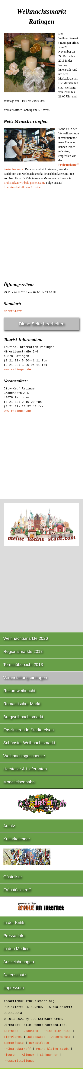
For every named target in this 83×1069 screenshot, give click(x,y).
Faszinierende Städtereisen (28, 730)
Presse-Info (14, 935)
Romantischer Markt (21, 703)
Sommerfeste (14, 1043)
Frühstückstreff (17, 890)
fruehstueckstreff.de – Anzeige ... (24, 187)
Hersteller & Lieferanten (25, 769)
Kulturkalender (16, 839)
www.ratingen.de (17, 369)
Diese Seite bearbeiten (42, 323)
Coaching (31, 1031)
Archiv (9, 825)
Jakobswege (36, 1037)
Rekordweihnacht (19, 690)
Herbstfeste (39, 1043)
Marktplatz (13, 311)
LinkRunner (49, 1055)
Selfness (11, 1031)
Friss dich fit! (57, 1031)
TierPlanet (13, 1037)
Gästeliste (12, 876)
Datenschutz (14, 974)
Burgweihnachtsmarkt (23, 716)
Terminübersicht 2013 (23, 664)
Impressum (13, 987)
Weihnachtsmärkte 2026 (25, 638)
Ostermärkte (61, 1037)
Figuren (10, 1055)
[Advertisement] (41, 234)
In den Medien (16, 948)
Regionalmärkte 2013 (23, 651)
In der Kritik (13, 922)
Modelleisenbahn (19, 782)
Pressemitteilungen (20, 1061)
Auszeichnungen (18, 961)
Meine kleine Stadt (52, 1049)
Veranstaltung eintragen (25, 677)
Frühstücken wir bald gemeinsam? (24, 182)
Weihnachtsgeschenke (24, 755)
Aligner (28, 1055)
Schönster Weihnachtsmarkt (29, 742)
